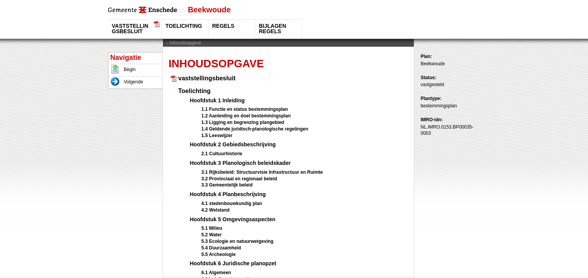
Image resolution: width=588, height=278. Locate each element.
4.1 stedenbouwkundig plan (232, 203)
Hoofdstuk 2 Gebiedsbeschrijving (233, 144)
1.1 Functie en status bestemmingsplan (245, 109)
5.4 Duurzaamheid (221, 248)
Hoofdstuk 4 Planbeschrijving (228, 194)
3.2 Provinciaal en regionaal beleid (239, 178)
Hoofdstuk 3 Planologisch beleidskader (240, 163)
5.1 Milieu (212, 228)
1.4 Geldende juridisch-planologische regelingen (255, 129)
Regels (223, 26)
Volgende (133, 82)
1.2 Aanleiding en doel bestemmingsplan (246, 116)
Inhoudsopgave (185, 43)
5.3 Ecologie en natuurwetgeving (238, 241)
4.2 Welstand (216, 210)
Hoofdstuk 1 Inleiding (217, 100)
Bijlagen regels (272, 28)
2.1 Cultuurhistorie (222, 153)
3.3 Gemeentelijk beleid (227, 185)
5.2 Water (212, 234)
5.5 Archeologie (219, 254)
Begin (130, 69)
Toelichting (184, 26)
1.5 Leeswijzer (217, 135)
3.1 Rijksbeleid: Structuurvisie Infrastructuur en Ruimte (262, 172)
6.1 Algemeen (216, 272)
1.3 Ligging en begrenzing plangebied (243, 122)
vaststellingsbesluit (130, 28)
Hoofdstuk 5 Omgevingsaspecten (233, 219)
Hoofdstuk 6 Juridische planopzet (233, 263)
